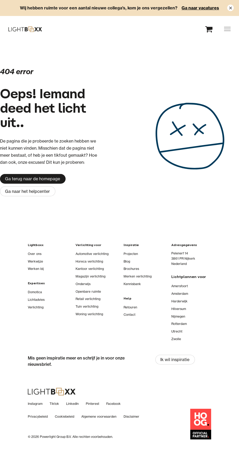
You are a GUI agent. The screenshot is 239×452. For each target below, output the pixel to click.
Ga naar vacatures (200, 7)
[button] (227, 29)
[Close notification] (230, 8)
